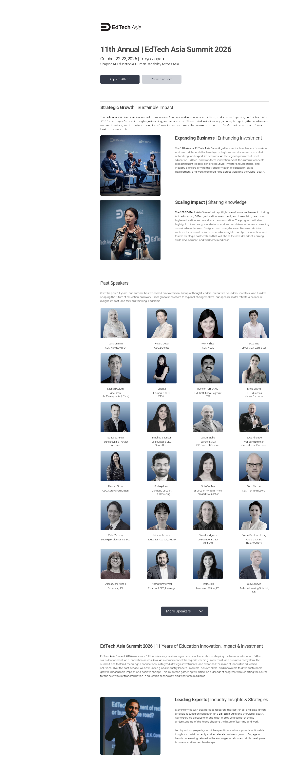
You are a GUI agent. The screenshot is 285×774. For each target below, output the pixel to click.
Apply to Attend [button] (120, 79)
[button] (184, 612)
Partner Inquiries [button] (162, 79)
